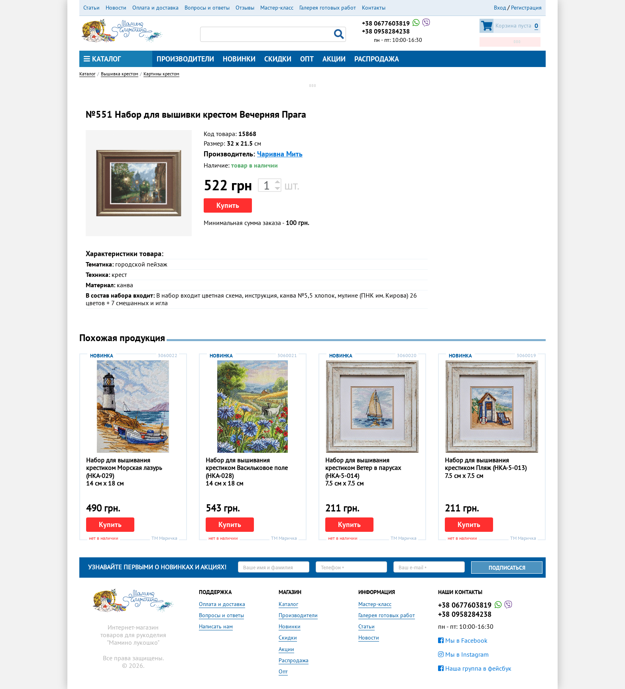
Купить (227, 205)
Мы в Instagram (463, 654)
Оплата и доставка (155, 7)
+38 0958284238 (386, 31)
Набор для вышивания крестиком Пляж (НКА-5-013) (486, 464)
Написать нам (216, 626)
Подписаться (507, 567)
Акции (334, 58)
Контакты (373, 7)
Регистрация (526, 7)
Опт (307, 58)
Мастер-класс (276, 7)
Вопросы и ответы (207, 7)
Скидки (277, 58)
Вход (500, 7)
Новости (116, 7)
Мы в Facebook (462, 640)
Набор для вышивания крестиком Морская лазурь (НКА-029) (123, 467)
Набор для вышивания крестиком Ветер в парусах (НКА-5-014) (363, 467)
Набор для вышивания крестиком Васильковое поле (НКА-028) (247, 467)
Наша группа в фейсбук (474, 668)
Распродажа (376, 58)
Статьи (91, 7)
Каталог (102, 58)
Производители (185, 58)
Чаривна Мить (280, 153)
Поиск (340, 34)
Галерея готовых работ (327, 7)
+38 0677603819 (396, 23)
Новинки (239, 58)
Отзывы (245, 7)
